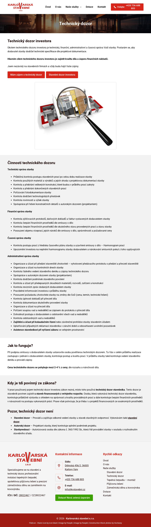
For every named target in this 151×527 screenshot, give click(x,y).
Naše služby (74, 7)
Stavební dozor (114, 471)
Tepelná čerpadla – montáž (121, 478)
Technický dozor (115, 474)
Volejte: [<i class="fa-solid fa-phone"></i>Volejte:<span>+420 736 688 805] (127, 7)
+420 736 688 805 (74, 478)
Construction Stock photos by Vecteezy (105, 522)
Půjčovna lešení (115, 482)
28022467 (24, 494)
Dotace (89, 6)
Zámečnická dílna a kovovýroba (123, 486)
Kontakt (102, 6)
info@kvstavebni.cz (75, 488)
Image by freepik (66, 522)
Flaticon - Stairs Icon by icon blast (43, 522)
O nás (58, 6)
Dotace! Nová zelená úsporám (74, 496)
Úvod (48, 6)
